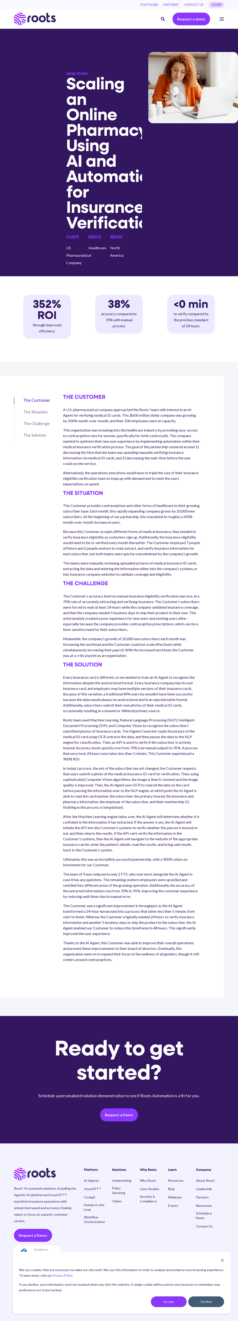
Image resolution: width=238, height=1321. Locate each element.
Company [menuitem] (203, 1170)
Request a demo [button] (191, 19)
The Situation (35, 411)
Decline (206, 1302)
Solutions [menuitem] (119, 1170)
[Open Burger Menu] (221, 19)
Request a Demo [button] (119, 1115)
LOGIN (216, 4)
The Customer (36, 400)
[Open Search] (163, 18)
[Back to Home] (35, 19)
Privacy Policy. (63, 1275)
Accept (168, 1302)
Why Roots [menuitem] (148, 1170)
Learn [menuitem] (172, 1170)
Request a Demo (33, 1235)
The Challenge (36, 423)
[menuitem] (149, 4)
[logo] (35, 1174)
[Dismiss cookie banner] (222, 1261)
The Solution (34, 435)
